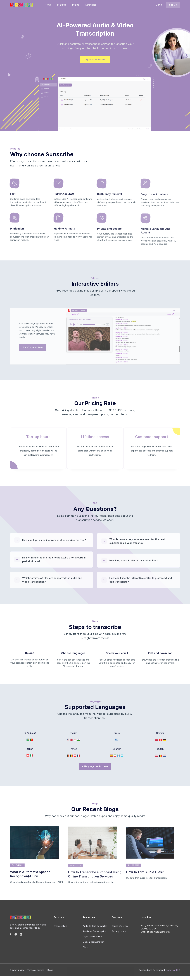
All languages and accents (95, 766)
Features (61, 4)
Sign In (159, 4)
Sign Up (173, 4)
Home (48, 4)
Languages (90, 4)
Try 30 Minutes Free (95, 59)
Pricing (75, 4)
